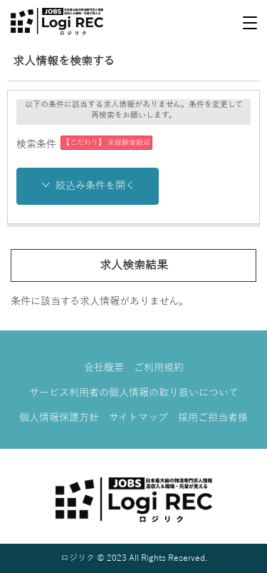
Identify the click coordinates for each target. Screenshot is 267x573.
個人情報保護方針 (59, 417)
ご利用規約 (159, 367)
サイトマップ (138, 417)
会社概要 (104, 367)
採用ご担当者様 (213, 417)
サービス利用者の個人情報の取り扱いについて (134, 392)
